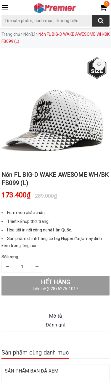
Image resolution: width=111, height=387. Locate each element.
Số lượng (9, 256)
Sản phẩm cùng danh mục (35, 352)
